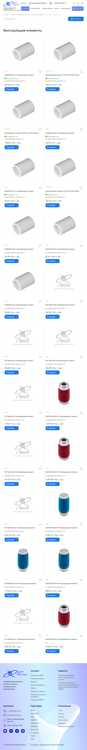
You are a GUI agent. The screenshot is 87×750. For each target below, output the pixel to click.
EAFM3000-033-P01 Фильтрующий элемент (20, 583)
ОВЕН (33, 710)
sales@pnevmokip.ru (38, 3)
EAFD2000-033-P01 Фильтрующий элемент (61, 472)
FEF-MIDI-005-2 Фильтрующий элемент (19, 361)
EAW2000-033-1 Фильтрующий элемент (19, 249)
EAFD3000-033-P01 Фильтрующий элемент (61, 416)
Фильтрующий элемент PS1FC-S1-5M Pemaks (21, 133)
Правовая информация (66, 726)
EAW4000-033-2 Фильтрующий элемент (60, 249)
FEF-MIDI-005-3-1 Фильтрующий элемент (20, 528)
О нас (60, 710)
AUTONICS (35, 733)
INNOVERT (34, 726)
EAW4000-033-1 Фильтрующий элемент (19, 191)
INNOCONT (35, 730)
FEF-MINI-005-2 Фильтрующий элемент (19, 416)
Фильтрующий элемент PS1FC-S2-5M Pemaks (62, 191)
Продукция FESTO (37, 700)
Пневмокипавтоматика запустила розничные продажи (66, 677)
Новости (61, 717)
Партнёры (61, 723)
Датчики (34, 682)
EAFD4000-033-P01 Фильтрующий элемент (61, 639)
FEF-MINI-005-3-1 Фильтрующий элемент (20, 639)
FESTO (33, 736)
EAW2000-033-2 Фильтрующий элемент (19, 305)
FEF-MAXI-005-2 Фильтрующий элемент (19, 472)
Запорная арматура (38, 685)
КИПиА (33, 688)
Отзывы (61, 713)
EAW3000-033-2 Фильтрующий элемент (60, 133)
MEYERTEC (35, 713)
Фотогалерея (63, 720)
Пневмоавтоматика (37, 678)
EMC (32, 717)
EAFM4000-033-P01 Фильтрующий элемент (61, 528)
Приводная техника (38, 691)
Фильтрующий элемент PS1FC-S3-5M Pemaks (62, 75)
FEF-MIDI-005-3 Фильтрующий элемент (60, 361)
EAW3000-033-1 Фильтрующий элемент (19, 75)
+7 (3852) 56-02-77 (57, 3)
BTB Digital (59, 745)
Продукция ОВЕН (37, 675)
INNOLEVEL (35, 723)
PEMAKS (34, 720)
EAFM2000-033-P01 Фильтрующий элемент (61, 583)
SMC (32, 739)
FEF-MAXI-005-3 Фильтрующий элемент (60, 305)
